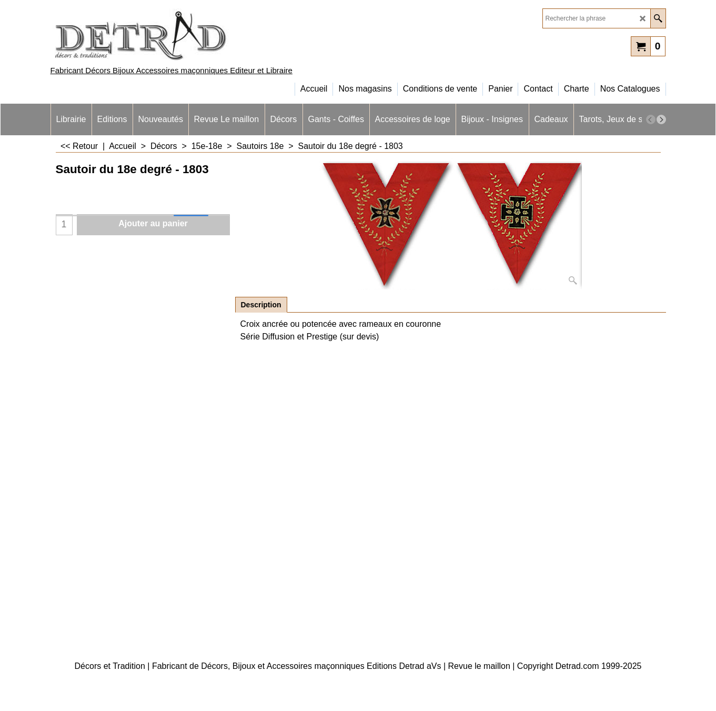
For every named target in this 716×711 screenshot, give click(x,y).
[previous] (651, 119)
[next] (661, 119)
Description (261, 305)
